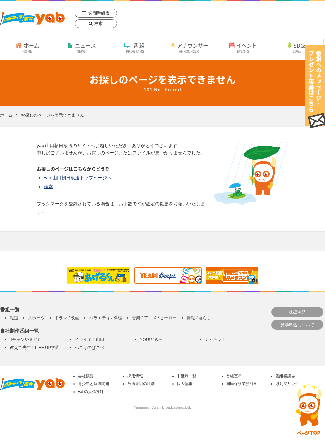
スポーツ (36, 317)
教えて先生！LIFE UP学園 (34, 347)
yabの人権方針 (91, 391)
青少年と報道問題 (93, 384)
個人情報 (184, 384)
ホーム (27, 47)
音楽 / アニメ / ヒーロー (154, 317)
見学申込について (297, 324)
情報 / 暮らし (199, 317)
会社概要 (86, 376)
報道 (14, 317)
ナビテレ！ (215, 339)
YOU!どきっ (151, 339)
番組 (135, 47)
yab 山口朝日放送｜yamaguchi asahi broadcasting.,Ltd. (32, 18)
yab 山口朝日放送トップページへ (77, 177)
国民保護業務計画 (241, 384)
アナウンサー (189, 47)
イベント (243, 47)
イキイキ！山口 (89, 339)
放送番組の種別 (141, 384)
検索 (98, 23)
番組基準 (234, 376)
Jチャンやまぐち (26, 339)
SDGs (296, 47)
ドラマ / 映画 (67, 317)
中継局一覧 (186, 376)
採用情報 (135, 376)
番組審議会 (285, 376)
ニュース (81, 47)
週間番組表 (99, 13)
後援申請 (297, 312)
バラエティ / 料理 (105, 317)
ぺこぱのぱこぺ (89, 347)
